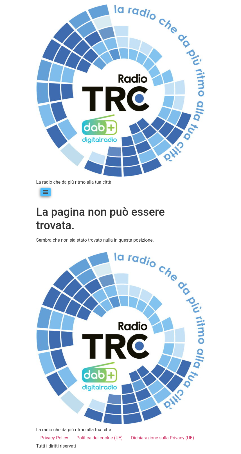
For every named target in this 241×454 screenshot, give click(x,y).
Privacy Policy (54, 437)
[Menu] (45, 192)
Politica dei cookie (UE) (99, 437)
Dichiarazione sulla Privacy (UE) (162, 437)
